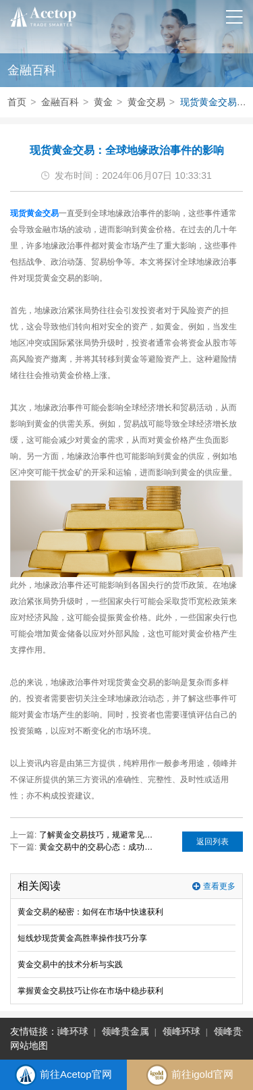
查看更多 (219, 886)
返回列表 (212, 841)
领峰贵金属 (126, 1031)
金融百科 (60, 102)
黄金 (103, 102)
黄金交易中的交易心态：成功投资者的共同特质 (98, 847)
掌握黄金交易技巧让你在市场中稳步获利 (90, 991)
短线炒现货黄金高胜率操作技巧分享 (82, 938)
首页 (16, 102)
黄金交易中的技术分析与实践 (70, 964)
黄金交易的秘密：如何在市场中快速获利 (90, 912)
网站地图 (29, 1045)
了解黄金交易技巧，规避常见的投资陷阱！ (98, 835)
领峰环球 (70, 1031)
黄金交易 (146, 102)
